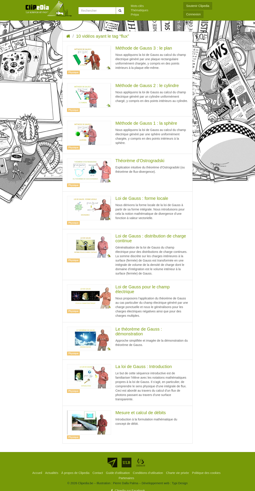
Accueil (37, 473)
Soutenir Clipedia (197, 6)
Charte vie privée (178, 473)
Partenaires (126, 478)
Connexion (193, 14)
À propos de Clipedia (75, 473)
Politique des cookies (206, 473)
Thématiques (139, 10)
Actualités (52, 473)
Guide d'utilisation (118, 473)
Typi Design (180, 483)
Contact (98, 473)
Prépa (135, 14)
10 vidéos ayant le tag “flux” (102, 36)
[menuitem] (154, 6)
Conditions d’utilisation (148, 473)
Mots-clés (137, 6)
